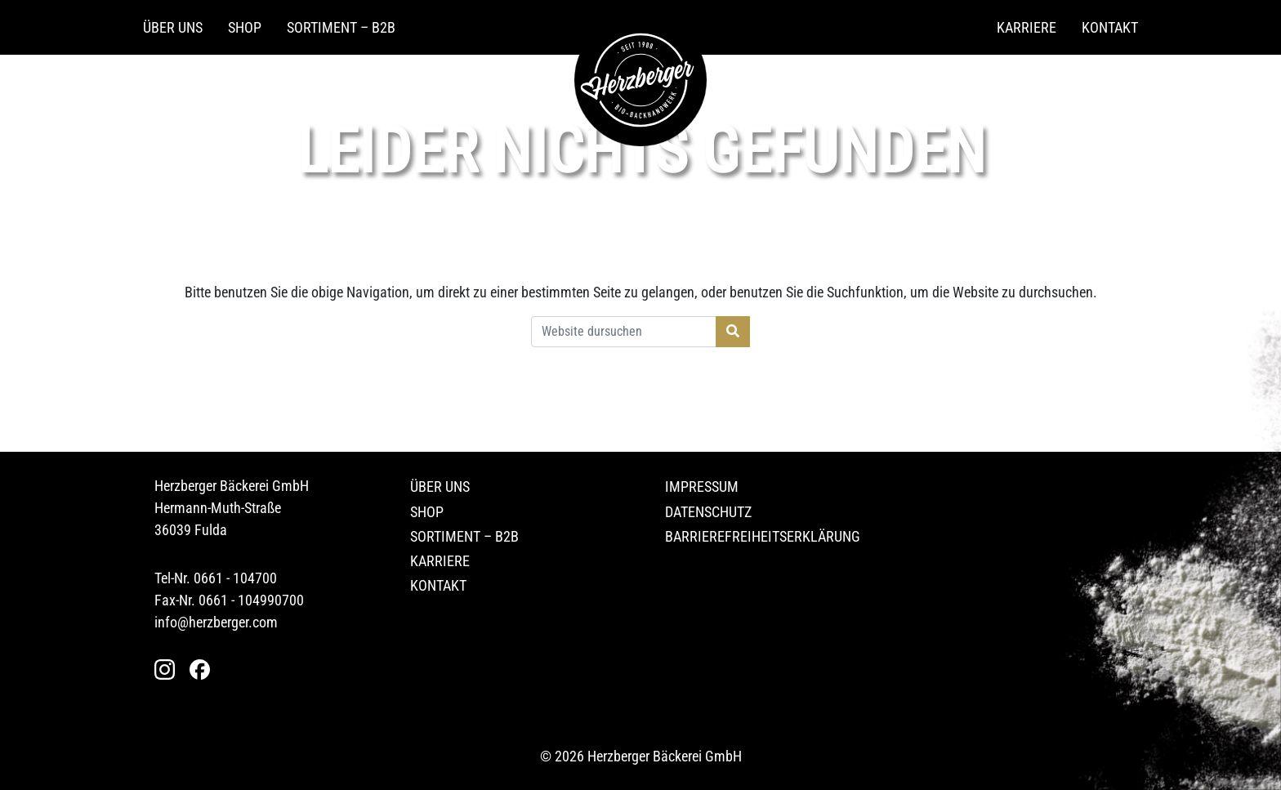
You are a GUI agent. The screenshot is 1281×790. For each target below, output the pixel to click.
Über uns (173, 27)
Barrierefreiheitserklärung (762, 536)
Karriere (1026, 27)
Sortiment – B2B (341, 27)
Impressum (702, 486)
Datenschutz (708, 511)
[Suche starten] (733, 331)
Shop (244, 27)
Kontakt (1110, 27)
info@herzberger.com (216, 622)
